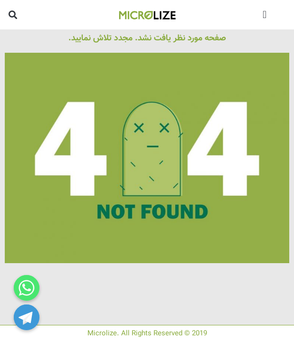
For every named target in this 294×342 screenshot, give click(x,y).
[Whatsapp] (26, 288)
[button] (264, 14)
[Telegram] (26, 317)
